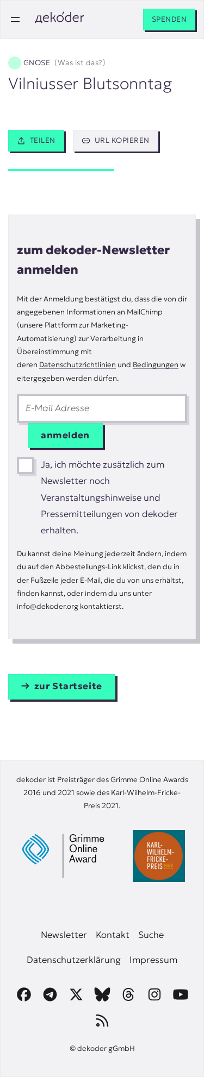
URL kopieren (116, 140)
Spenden (169, 19)
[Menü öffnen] (15, 19)
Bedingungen (155, 364)
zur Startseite (68, 686)
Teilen (36, 140)
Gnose (64, 63)
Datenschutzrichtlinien (77, 364)
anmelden (65, 435)
